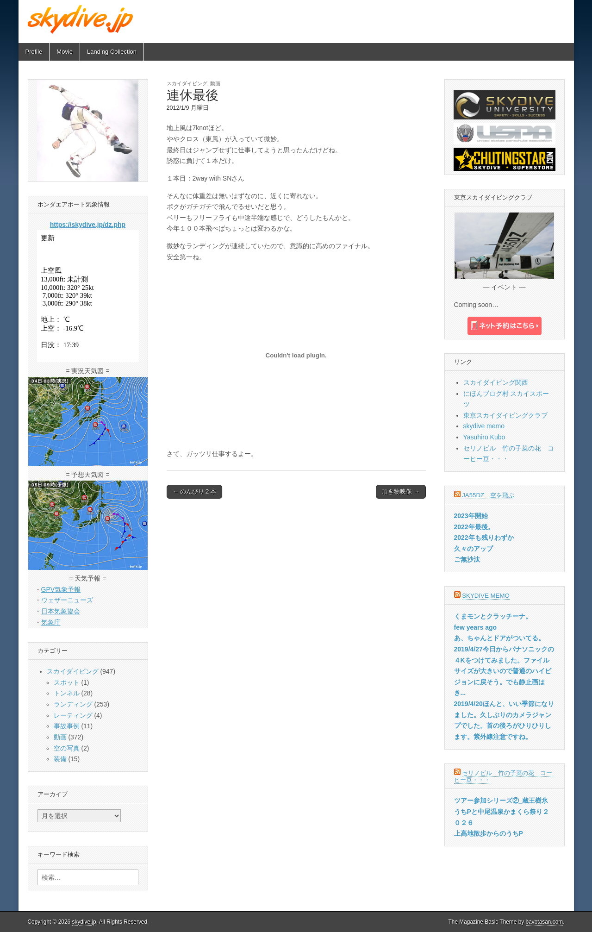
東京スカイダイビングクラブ (505, 415)
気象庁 (51, 622)
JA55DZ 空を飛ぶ (488, 495)
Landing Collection (112, 51)
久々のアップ (473, 548)
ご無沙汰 (467, 559)
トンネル (67, 693)
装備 (60, 759)
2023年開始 (471, 515)
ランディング (73, 704)
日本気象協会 (60, 611)
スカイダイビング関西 (495, 382)
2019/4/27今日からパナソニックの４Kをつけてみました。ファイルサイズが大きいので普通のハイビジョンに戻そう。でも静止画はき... (504, 671)
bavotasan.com (544, 922)
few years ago (475, 627)
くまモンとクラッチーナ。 (493, 616)
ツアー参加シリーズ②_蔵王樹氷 (501, 800)
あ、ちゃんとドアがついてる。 (499, 638)
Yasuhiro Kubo (484, 437)
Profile (34, 51)
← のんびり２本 (195, 491)
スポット (67, 682)
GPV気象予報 (61, 589)
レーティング (73, 715)
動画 (215, 83)
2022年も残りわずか (484, 537)
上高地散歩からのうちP (488, 833)
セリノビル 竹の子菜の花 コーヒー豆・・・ (503, 776)
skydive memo (484, 426)
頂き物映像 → (401, 491)
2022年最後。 (474, 527)
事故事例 (67, 726)
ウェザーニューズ (67, 600)
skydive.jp (84, 922)
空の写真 (67, 748)
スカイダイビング (187, 83)
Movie (64, 51)
